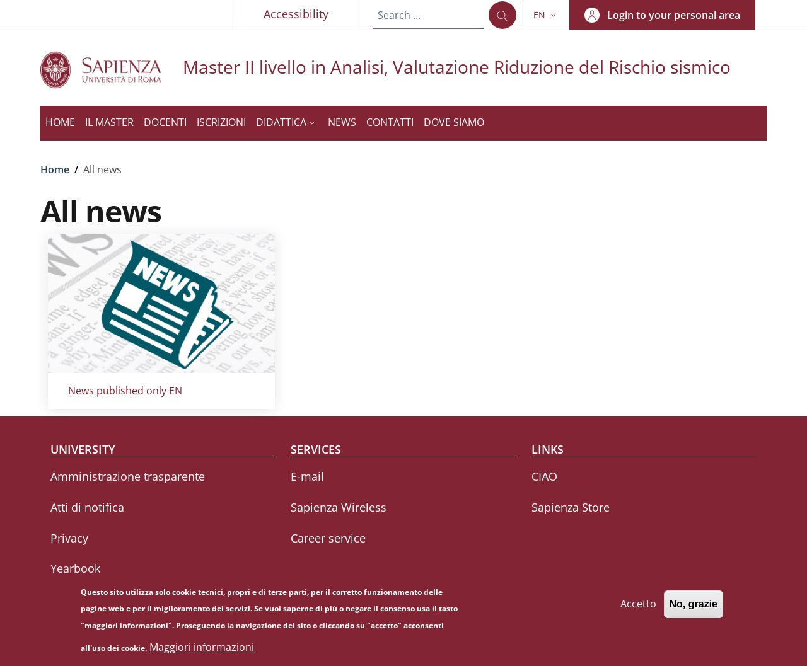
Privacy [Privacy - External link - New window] (69, 538)
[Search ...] (502, 15)
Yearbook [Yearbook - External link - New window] (75, 568)
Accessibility (296, 13)
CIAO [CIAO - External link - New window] (544, 476)
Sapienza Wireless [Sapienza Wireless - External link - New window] (338, 507)
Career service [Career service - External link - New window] (328, 538)
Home (54, 169)
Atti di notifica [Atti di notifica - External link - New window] (87, 507)
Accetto (638, 609)
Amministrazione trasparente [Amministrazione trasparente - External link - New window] (127, 476)
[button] (546, 15)
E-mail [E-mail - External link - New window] (307, 476)
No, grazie (693, 609)
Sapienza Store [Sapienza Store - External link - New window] (570, 507)
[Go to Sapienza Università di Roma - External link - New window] (111, 69)
